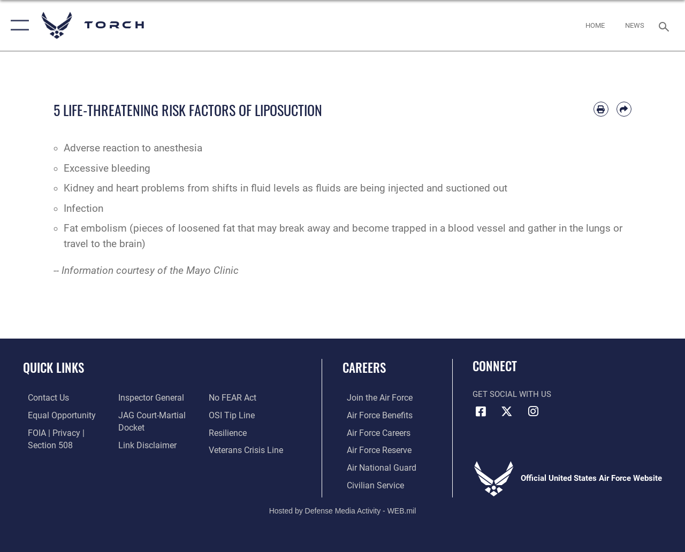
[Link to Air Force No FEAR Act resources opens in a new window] (233, 398)
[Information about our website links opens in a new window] (144, 444)
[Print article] (600, 109)
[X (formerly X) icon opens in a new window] (507, 411)
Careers (364, 368)
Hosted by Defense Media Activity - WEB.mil (342, 508)
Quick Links (53, 368)
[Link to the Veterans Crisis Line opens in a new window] (246, 449)
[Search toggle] (666, 25)
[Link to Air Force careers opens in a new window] (373, 432)
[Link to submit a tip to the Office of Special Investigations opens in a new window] (231, 415)
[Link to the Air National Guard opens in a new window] (375, 466)
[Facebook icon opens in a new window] (481, 411)
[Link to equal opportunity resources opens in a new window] (55, 415)
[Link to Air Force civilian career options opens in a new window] (369, 483)
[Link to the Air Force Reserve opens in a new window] (374, 449)
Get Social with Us (512, 394)
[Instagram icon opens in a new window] (533, 411)
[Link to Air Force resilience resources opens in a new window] (228, 432)
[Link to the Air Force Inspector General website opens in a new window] (148, 398)
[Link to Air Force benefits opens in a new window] (374, 415)
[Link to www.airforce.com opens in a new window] (374, 398)
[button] (17, 25)
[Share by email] (623, 109)
